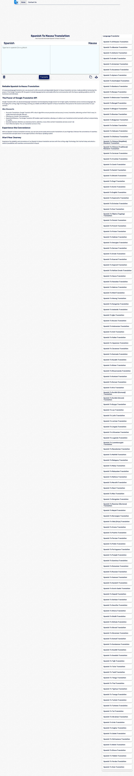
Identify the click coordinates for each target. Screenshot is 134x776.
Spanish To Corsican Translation (115, 153)
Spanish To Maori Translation (114, 488)
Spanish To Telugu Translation (114, 678)
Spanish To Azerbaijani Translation (116, 81)
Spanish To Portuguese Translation (116, 549)
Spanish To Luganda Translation (115, 438)
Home (23, 2)
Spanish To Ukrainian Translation (115, 717)
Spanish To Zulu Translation (113, 767)
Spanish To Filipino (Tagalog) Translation (114, 215)
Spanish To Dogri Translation (114, 181)
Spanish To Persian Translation (115, 538)
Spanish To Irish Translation (113, 332)
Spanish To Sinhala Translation (114, 622)
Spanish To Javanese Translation (115, 349)
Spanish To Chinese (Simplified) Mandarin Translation (115, 142)
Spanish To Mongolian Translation (115, 499)
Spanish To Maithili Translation (114, 455)
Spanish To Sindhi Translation (114, 616)
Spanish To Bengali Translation (114, 103)
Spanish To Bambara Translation (115, 86)
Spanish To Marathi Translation (115, 482)
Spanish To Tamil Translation (114, 672)
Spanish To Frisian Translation (114, 231)
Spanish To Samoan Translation (115, 577)
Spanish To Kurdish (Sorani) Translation (113, 399)
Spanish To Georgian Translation (115, 243)
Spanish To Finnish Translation (114, 220)
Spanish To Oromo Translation (114, 527)
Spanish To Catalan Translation (115, 125)
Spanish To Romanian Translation (115, 566)
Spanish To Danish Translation (114, 170)
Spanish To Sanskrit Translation (115, 583)
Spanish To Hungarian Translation (116, 304)
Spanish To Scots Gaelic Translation (116, 588)
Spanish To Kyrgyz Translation (114, 404)
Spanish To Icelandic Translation (115, 309)
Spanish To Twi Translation (113, 711)
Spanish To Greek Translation (114, 254)
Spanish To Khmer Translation (114, 365)
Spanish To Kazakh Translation (114, 360)
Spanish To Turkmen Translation (115, 706)
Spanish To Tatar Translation (114, 666)
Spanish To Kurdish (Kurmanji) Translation (114, 393)
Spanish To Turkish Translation (114, 700)
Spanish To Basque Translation (115, 92)
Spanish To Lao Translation (113, 410)
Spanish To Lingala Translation (114, 427)
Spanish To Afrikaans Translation (115, 42)
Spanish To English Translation (114, 192)
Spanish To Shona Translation (114, 611)
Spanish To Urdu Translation (114, 722)
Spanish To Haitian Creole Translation (117, 270)
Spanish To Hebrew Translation (115, 287)
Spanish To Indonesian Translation (116, 326)
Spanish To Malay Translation (114, 466)
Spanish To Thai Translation (113, 683)
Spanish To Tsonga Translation (114, 694)
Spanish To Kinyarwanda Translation (117, 371)
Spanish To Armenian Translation (115, 64)
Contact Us (32, 2)
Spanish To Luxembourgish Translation (113, 443)
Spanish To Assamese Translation (116, 70)
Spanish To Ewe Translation (113, 209)
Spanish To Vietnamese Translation (116, 739)
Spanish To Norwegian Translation (116, 516)
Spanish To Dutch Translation (114, 187)
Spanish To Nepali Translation (114, 510)
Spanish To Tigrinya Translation (115, 689)
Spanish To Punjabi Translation (114, 555)
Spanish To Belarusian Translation (116, 97)
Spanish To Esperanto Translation (116, 198)
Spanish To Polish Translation (114, 544)
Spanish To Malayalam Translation (116, 471)
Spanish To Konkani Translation (115, 376)
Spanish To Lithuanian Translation (116, 432)
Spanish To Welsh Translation (114, 745)
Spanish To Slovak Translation (114, 627)
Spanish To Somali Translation (114, 639)
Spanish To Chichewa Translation (115, 137)
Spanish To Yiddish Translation (114, 756)
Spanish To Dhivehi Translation (114, 176)
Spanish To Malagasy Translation (115, 460)
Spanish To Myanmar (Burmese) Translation (115, 505)
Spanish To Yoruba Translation (114, 761)
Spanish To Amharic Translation (115, 53)
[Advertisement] (67, 20)
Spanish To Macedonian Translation (116, 449)
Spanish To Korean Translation (114, 382)
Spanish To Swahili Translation (114, 650)
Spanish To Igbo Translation (113, 315)
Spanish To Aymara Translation (115, 75)
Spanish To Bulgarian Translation (115, 120)
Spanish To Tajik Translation (113, 661)
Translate (44, 77)
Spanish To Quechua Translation (115, 560)
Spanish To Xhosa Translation (114, 750)
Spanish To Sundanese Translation (116, 644)
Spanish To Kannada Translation (115, 354)
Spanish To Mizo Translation (113, 494)
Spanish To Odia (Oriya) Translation (116, 521)
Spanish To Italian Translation (114, 337)
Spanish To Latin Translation (114, 415)
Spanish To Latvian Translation (115, 421)
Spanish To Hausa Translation (114, 276)
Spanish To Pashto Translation (114, 533)
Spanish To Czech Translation (114, 164)
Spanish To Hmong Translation (114, 298)
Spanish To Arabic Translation (114, 58)
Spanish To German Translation (115, 248)
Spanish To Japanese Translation (115, 343)
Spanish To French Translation (114, 226)
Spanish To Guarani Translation (115, 259)
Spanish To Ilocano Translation (114, 321)
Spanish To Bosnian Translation (115, 114)
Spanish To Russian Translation (115, 572)
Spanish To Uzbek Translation (114, 733)
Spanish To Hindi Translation (114, 293)
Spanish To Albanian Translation (115, 47)
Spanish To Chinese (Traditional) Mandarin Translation (115, 148)
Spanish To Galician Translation (115, 237)
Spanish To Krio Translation (113, 388)
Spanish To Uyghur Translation (114, 728)
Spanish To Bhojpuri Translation (115, 109)
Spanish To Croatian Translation (115, 159)
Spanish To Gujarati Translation (115, 265)
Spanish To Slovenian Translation (115, 633)
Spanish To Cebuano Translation (115, 131)
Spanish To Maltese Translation (115, 477)
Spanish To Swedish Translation (115, 655)
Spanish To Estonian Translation (115, 203)
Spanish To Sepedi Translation (114, 594)
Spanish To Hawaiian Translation (115, 282)
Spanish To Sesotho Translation (115, 605)
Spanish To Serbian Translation (115, 600)
